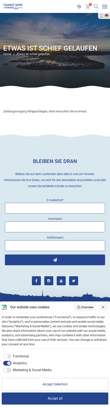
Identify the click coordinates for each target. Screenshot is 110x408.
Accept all (55, 398)
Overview (85, 307)
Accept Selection (55, 384)
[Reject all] (103, 307)
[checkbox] (15, 356)
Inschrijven (55, 259)
